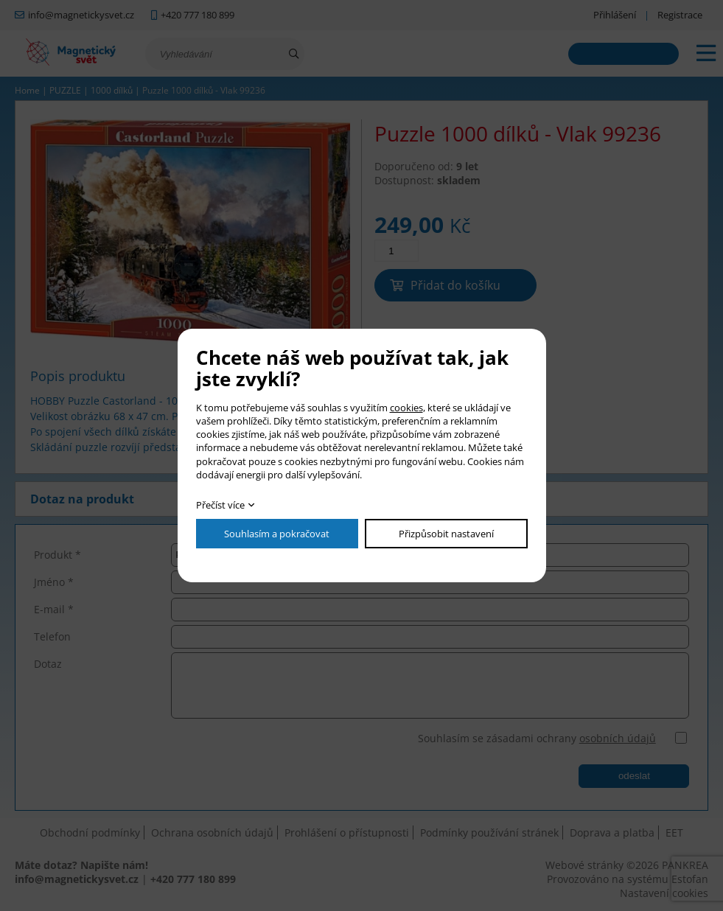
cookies (406, 407)
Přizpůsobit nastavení (446, 533)
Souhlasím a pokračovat (276, 533)
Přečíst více (220, 505)
